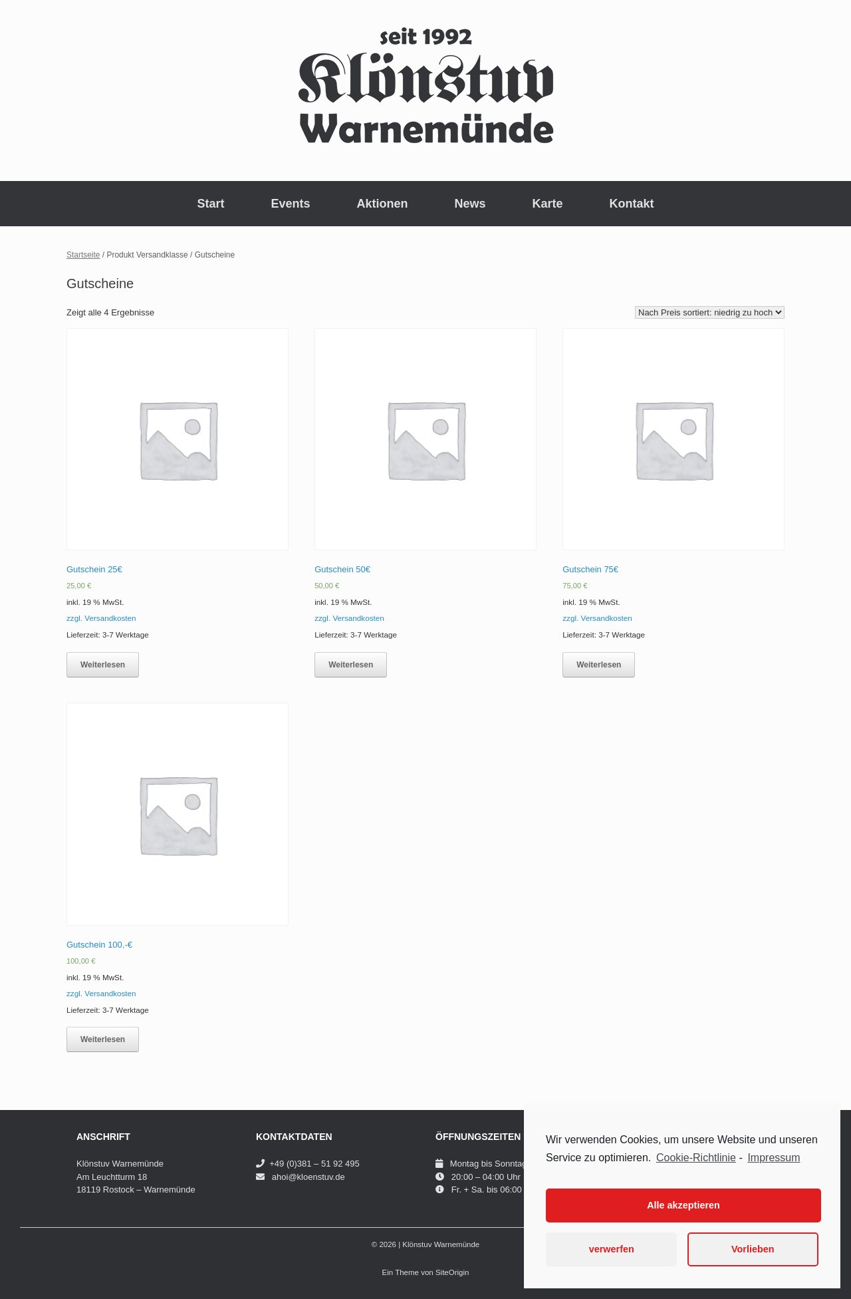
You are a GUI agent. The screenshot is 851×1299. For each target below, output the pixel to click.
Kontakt (632, 203)
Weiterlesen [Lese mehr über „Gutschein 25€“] (102, 664)
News (470, 203)
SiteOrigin (452, 1272)
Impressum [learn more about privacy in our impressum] (773, 1157)
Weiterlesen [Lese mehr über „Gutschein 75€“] (598, 664)
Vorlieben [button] (753, 1249)
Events (290, 203)
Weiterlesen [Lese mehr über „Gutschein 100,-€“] (102, 1039)
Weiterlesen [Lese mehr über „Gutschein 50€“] (350, 664)
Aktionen (382, 203)
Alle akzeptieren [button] (683, 1205)
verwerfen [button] (611, 1249)
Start (210, 203)
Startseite (83, 255)
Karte (548, 203)
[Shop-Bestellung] (710, 312)
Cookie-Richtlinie (696, 1157)
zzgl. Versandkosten (101, 618)
